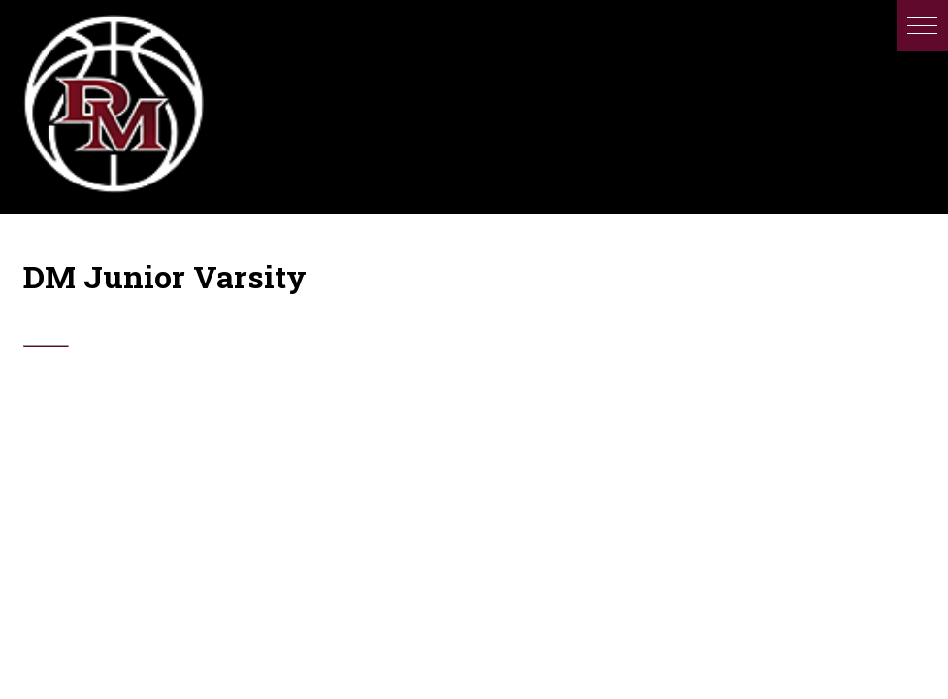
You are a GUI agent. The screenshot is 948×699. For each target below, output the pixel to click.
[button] (922, 25)
